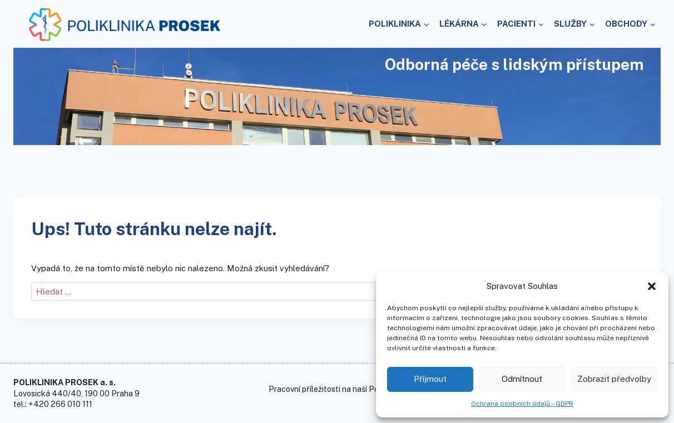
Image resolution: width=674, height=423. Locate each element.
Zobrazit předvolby (614, 379)
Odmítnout (522, 379)
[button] (651, 286)
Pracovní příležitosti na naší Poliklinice (337, 389)
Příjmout (430, 379)
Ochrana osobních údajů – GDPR (522, 403)
